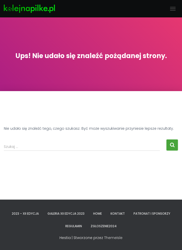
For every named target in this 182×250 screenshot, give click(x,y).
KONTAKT (118, 213)
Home (97, 213)
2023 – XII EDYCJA (25, 213)
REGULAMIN (73, 226)
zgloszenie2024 (104, 226)
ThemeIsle (113, 237)
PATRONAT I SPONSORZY (152, 213)
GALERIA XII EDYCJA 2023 (65, 213)
